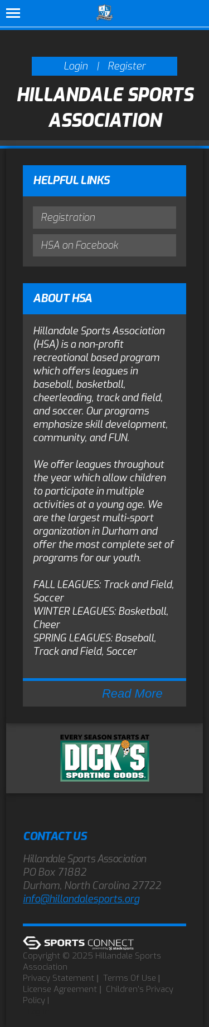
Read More (132, 693)
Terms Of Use (129, 978)
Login (76, 66)
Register (126, 66)
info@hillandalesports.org (81, 899)
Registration (68, 217)
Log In (38, 1011)
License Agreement (60, 989)
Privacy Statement (58, 978)
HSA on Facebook (79, 245)
